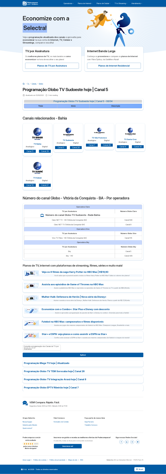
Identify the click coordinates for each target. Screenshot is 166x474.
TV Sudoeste (68, 134)
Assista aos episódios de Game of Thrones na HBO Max (73, 284)
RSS (81, 460)
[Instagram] (132, 442)
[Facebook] (121, 442)
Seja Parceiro (89, 422)
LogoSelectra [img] (24, 469)
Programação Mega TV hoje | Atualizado (46, 363)
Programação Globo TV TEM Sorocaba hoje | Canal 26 (54, 371)
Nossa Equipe (27, 422)
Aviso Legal (26, 460)
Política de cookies (39, 460)
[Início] (24, 84)
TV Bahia (37, 136)
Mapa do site (72, 460)
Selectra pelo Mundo (30, 425)
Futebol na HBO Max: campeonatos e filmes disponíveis (73, 321)
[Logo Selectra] (30, 3)
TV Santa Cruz (130, 134)
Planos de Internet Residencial (114, 65)
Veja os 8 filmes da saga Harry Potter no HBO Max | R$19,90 (75, 272)
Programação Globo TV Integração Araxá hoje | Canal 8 (55, 379)
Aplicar (83, 355)
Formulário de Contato (61, 422)
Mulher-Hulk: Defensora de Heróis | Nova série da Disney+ (74, 296)
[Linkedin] (127, 442)
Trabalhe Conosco (91, 425)
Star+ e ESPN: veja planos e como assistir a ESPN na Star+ (74, 334)
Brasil (139, 469)
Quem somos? (27, 428)
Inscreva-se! (67, 446)
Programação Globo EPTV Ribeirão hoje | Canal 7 (51, 387)
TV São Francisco (99, 133)
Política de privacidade (57, 460)
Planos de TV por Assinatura (52, 65)
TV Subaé (37, 170)
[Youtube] (138, 442)
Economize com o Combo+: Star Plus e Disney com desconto (76, 309)
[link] (31, 442)
